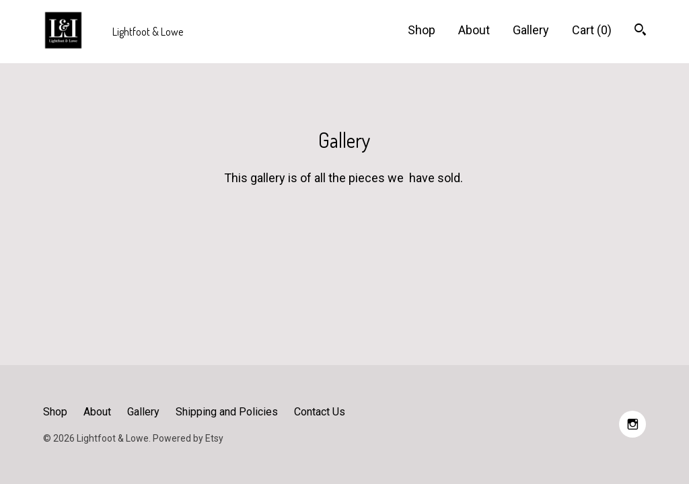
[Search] (640, 31)
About (474, 30)
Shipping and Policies (227, 411)
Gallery (531, 30)
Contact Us (319, 411)
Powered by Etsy (188, 438)
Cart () (592, 30)
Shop (421, 30)
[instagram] (632, 424)
